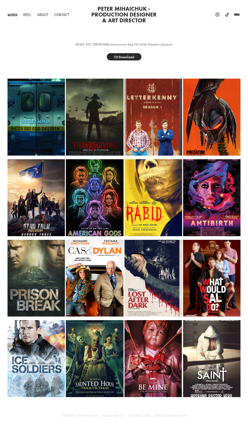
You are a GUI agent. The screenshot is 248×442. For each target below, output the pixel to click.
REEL (27, 14)
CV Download (124, 56)
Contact (61, 14)
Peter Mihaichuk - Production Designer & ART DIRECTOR (124, 14)
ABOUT (42, 14)
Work (12, 14)
